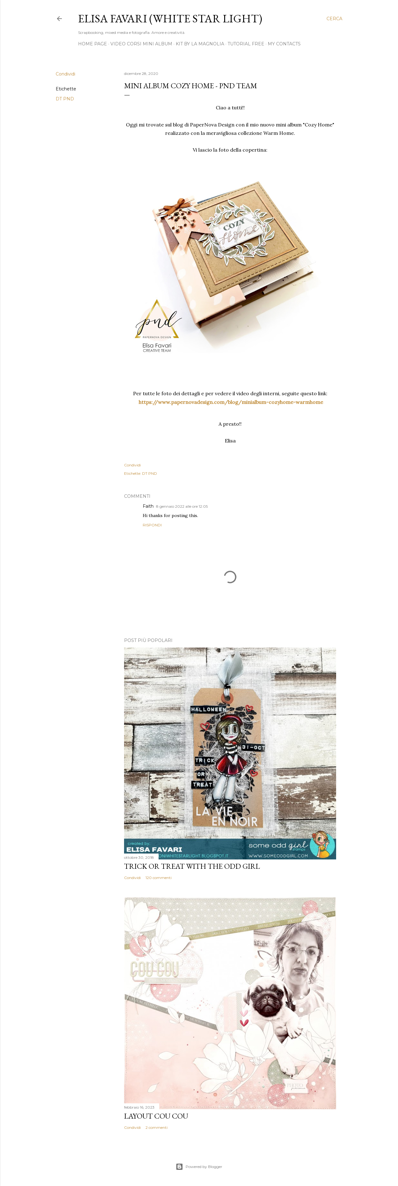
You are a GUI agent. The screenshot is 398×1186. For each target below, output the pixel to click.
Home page (92, 44)
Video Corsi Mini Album (141, 44)
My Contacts (284, 44)
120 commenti (159, 877)
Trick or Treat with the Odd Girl (192, 866)
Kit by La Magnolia (200, 44)
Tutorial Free (246, 44)
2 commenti (157, 1127)
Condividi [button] (65, 74)
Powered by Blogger (199, 1166)
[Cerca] (334, 18)
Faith (148, 506)
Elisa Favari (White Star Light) (170, 18)
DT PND (65, 99)
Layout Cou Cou (156, 1116)
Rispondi (152, 525)
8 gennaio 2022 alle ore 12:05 (182, 506)
